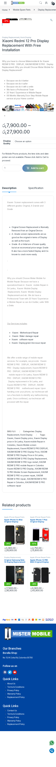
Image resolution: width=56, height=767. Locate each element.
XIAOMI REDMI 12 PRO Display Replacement (27, 494)
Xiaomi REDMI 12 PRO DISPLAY (34, 484)
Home (4, 10)
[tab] (9, 224)
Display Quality (7, 177)
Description (9, 223)
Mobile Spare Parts (21, 10)
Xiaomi (10, 474)
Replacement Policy (15, 733)
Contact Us (12, 746)
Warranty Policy (14, 729)
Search (40, 2)
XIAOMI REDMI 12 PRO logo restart (22, 497)
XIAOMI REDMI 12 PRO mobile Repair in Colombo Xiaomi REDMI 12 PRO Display (26, 501)
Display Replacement (10, 73)
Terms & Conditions (15, 722)
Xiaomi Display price (23, 474)
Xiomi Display (25, 73)
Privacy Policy (13, 726)
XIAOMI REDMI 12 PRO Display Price (23, 487)
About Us (11, 719)
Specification (35, 223)
